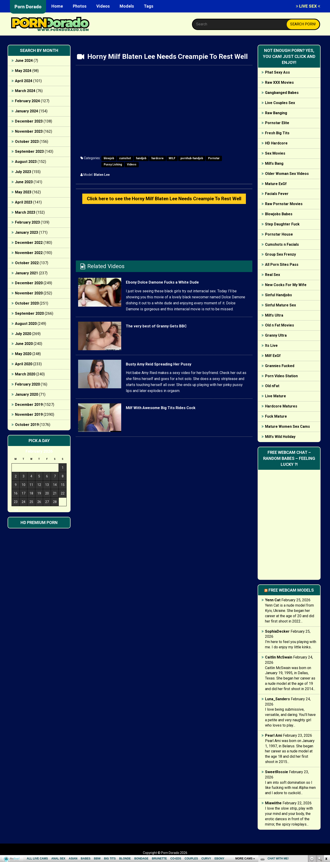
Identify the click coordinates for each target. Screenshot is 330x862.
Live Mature (275, 396)
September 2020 (29, 313)
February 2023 (27, 222)
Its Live (271, 345)
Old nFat (272, 386)
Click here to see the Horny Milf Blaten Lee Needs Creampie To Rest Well (164, 204)
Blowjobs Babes (278, 214)
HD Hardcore (276, 143)
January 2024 (26, 111)
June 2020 (24, 343)
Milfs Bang (274, 163)
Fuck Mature (276, 416)
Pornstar (214, 158)
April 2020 (23, 364)
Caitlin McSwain (278, 657)
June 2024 (24, 60)
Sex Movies (275, 153)
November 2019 (29, 414)
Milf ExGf (273, 355)
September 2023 (29, 151)
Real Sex (272, 274)
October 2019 (27, 424)
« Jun (15, 510)
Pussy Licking (113, 164)
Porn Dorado (28, 6)
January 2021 (26, 273)
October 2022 (27, 263)
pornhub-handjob (191, 158)
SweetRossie (276, 772)
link (326, 790)
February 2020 (27, 384)
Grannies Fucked (279, 366)
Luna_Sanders (277, 699)
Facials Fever (277, 194)
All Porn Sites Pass (281, 264)
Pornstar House (279, 234)
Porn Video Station (281, 376)
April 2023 (23, 202)
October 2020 (27, 303)
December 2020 (29, 283)
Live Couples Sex (280, 103)
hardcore (157, 158)
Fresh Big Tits (277, 133)
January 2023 (26, 232)
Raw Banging (276, 113)
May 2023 (23, 192)
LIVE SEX (308, 6)
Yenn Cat (272, 600)
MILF (172, 158)
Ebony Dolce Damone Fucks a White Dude (178, 293)
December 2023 (29, 121)
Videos (103, 6)
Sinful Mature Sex (280, 305)
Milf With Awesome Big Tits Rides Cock (176, 418)
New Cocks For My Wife (285, 285)
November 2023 (29, 131)
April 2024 (23, 81)
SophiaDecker (277, 631)
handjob (141, 158)
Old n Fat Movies (279, 325)
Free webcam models (291, 590)
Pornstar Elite (277, 123)
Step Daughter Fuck (282, 224)
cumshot (125, 158)
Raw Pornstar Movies (284, 204)
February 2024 (27, 101)
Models (127, 6)
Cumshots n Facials (282, 244)
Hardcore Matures (281, 406)
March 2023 (25, 212)
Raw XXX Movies (279, 82)
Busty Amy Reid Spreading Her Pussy (172, 374)
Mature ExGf (276, 184)
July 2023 (23, 172)
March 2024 (25, 91)
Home (57, 6)
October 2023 (27, 141)
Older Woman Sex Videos (287, 173)
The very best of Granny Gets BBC (168, 336)
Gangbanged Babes (282, 92)
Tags (148, 6)
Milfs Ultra (274, 315)
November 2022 (29, 253)
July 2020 (23, 334)
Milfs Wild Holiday (280, 436)
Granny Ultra (276, 335)
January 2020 (26, 394)
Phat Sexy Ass (277, 72)
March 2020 (25, 374)
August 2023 (26, 161)
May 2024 (23, 71)
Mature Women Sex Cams (287, 426)
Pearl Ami (273, 735)
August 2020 (26, 323)
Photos (79, 6)
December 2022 (29, 242)
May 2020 (23, 354)
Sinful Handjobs (278, 295)
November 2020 (29, 293)
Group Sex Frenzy (280, 254)
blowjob (109, 158)
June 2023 (24, 182)
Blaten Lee (102, 175)
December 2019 (29, 404)
